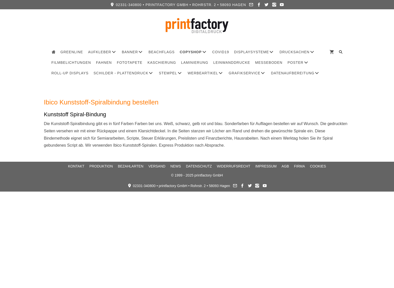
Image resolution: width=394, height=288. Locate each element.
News (175, 166)
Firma (299, 166)
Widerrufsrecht (233, 166)
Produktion (101, 166)
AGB (285, 166)
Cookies (318, 166)
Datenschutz (199, 166)
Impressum (266, 166)
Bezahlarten (130, 166)
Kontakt (76, 166)
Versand (156, 166)
